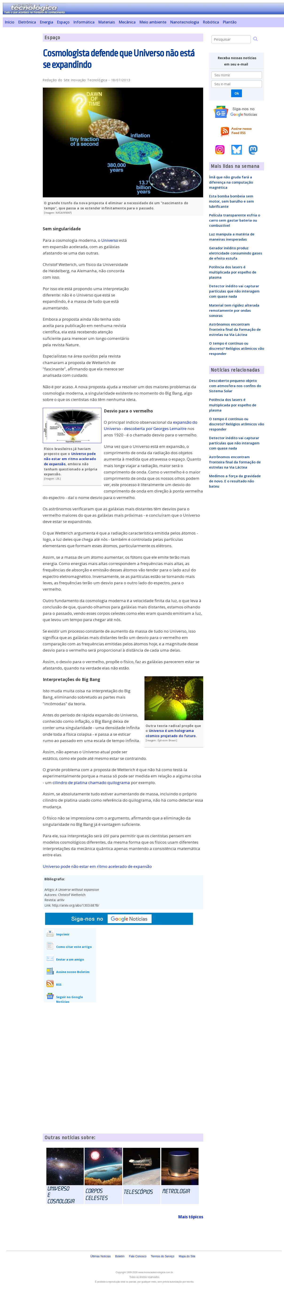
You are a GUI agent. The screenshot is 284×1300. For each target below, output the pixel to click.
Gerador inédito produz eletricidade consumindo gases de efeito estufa (235, 253)
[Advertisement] (21, 104)
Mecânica (127, 22)
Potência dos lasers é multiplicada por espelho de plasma (232, 272)
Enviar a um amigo (70, 959)
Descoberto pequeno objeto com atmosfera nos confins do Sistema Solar (235, 385)
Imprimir (63, 934)
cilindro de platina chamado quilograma (91, 782)
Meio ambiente (152, 22)
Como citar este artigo (74, 947)
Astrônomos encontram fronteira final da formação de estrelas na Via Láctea (235, 329)
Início (9, 22)
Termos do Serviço (162, 1256)
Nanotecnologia (184, 22)
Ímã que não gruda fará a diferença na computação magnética (231, 182)
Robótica (211, 22)
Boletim (119, 1256)
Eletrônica (27, 22)
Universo (109, 240)
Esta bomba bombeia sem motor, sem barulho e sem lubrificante (231, 201)
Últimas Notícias (100, 1256)
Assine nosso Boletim (72, 972)
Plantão (230, 22)
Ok (236, 93)
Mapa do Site (187, 1256)
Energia (46, 22)
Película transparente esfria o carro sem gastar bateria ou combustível (234, 220)
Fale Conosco (137, 1256)
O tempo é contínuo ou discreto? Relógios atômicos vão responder (236, 348)
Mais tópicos (190, 1216)
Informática (83, 22)
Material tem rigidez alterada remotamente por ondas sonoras (234, 310)
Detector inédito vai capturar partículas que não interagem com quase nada (234, 291)
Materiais (106, 22)
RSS (58, 984)
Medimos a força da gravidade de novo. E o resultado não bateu (235, 480)
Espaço (63, 22)
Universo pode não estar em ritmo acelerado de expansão (70, 458)
